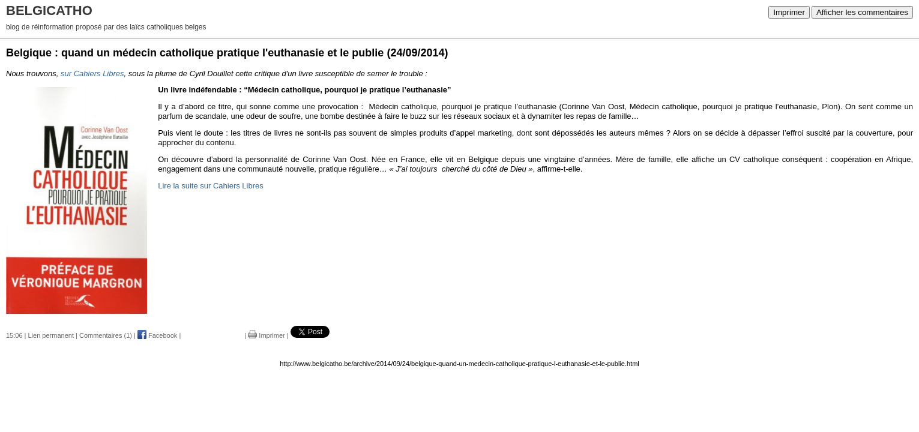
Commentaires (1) (105, 335)
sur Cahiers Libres (92, 73)
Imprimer (789, 12)
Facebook (157, 335)
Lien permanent (51, 335)
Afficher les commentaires (862, 12)
